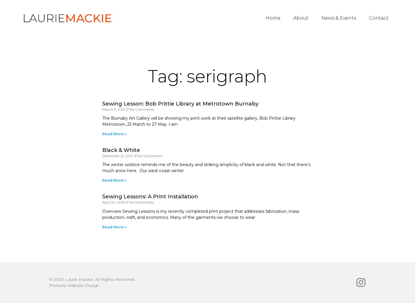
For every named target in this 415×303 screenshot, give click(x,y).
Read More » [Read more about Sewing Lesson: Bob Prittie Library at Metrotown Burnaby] (114, 134)
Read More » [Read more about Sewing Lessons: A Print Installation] (114, 227)
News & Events (338, 18)
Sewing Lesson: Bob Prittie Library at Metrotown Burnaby (180, 104)
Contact (378, 18)
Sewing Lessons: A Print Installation (150, 196)
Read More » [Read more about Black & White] (114, 180)
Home (273, 18)
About (300, 18)
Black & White (121, 150)
